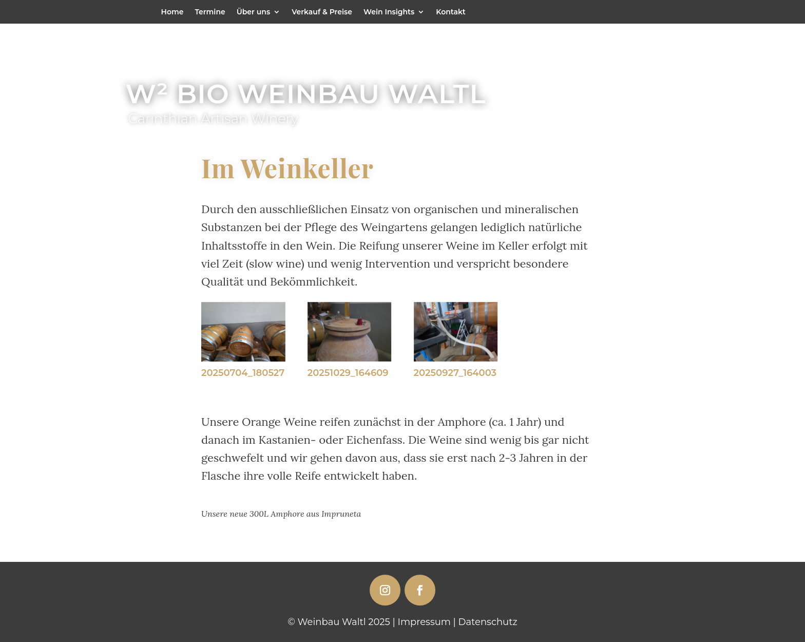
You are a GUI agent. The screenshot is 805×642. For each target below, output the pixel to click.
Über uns (253, 12)
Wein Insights (388, 12)
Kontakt (451, 12)
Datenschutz (488, 622)
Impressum (424, 622)
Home (172, 12)
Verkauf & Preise (322, 12)
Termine (210, 12)
